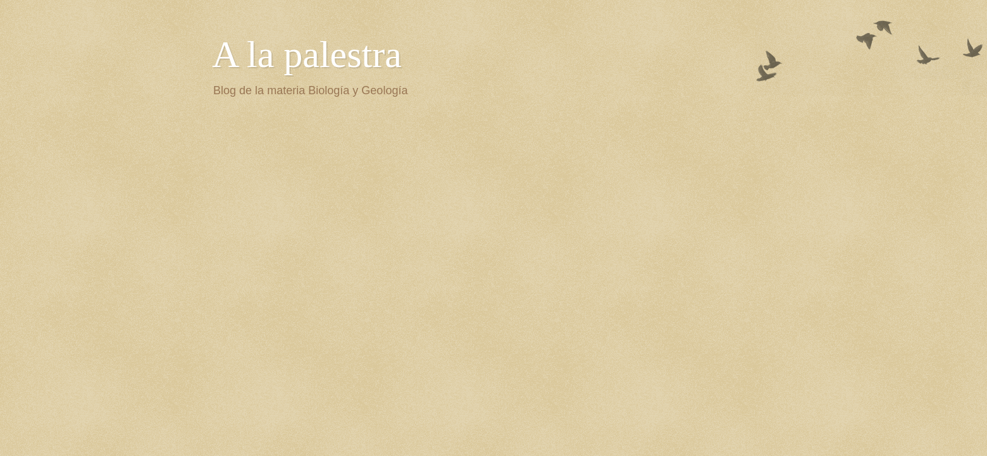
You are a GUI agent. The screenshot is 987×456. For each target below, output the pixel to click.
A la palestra (307, 54)
